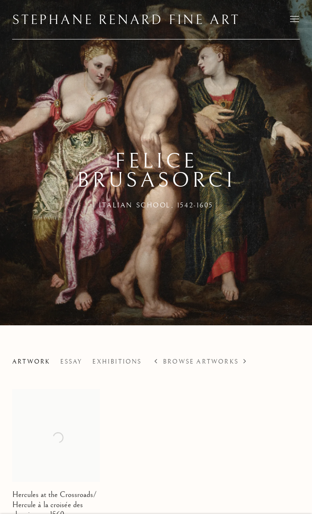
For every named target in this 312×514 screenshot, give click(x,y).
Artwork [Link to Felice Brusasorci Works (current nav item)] (31, 361)
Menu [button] (294, 19)
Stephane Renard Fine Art (126, 20)
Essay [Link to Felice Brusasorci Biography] (71, 361)
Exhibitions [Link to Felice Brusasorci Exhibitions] (116, 361)
